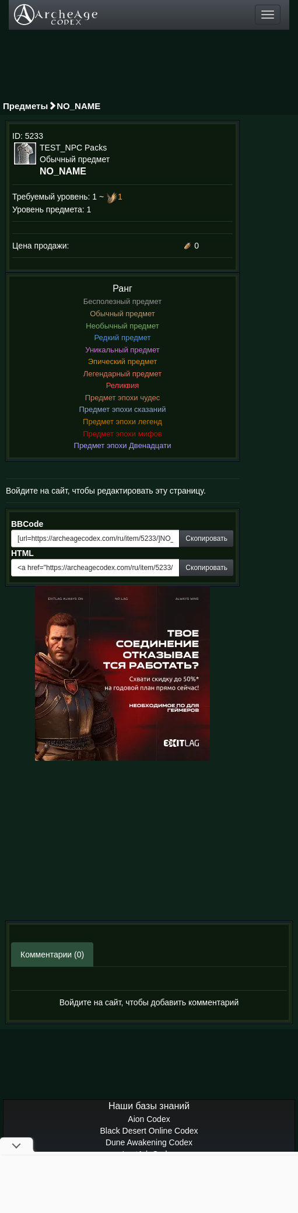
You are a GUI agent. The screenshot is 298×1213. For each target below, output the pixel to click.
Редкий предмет (122, 337)
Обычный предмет (122, 313)
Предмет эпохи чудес (122, 397)
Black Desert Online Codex (149, 1130)
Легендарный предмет (122, 373)
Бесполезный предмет (122, 301)
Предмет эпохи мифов (122, 433)
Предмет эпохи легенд (122, 421)
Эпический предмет (122, 361)
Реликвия (122, 385)
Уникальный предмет (122, 349)
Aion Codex (149, 1119)
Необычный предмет (122, 325)
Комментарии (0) (52, 954)
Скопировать (206, 538)
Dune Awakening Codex (149, 1142)
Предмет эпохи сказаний (122, 409)
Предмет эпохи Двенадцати (122, 445)
